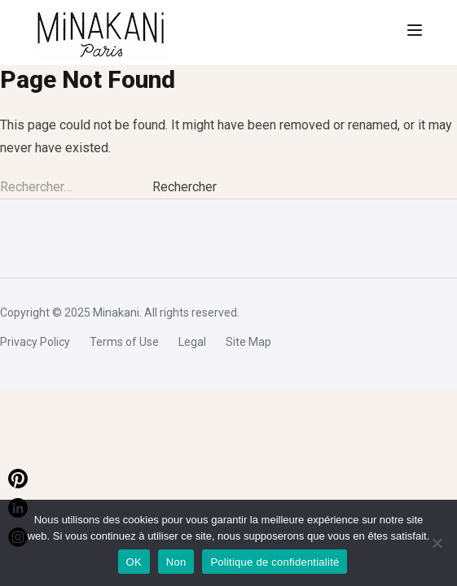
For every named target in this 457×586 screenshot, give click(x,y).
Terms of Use (124, 341)
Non (176, 562)
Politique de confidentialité (274, 562)
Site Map (248, 341)
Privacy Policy (35, 341)
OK (134, 562)
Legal (192, 341)
